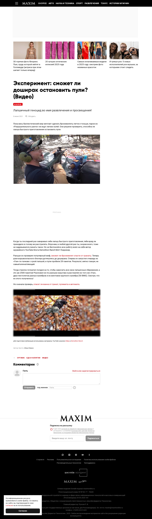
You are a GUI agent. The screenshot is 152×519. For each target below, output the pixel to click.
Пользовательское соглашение (69, 460)
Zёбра (67, 341)
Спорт (79, 3)
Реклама (50, 460)
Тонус (104, 3)
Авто (51, 3)
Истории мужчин (119, 3)
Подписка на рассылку (61, 425)
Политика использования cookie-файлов (100, 460)
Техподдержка (89, 463)
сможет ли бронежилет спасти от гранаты (71, 256)
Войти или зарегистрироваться (86, 371)
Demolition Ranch (77, 341)
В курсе (42, 3)
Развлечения (92, 3)
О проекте (40, 460)
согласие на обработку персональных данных (77, 429)
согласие (9, 505)
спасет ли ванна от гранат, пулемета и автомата (56, 284)
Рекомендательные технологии (69, 463)
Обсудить (30, 116)
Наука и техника (65, 3)
